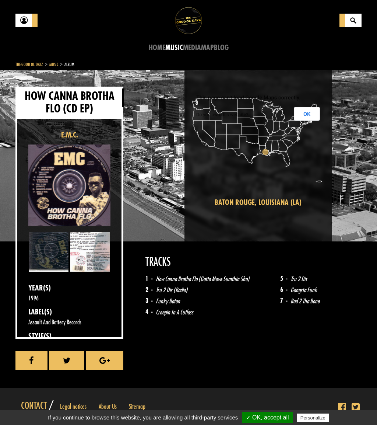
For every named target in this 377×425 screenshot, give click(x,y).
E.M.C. (69, 135)
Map (207, 48)
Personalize (312, 418)
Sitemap (137, 406)
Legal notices (73, 406)
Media (192, 48)
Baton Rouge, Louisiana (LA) (258, 202)
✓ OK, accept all (267, 417)
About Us (108, 406)
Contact (34, 406)
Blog (221, 48)
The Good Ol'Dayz (29, 64)
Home (157, 48)
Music (174, 48)
